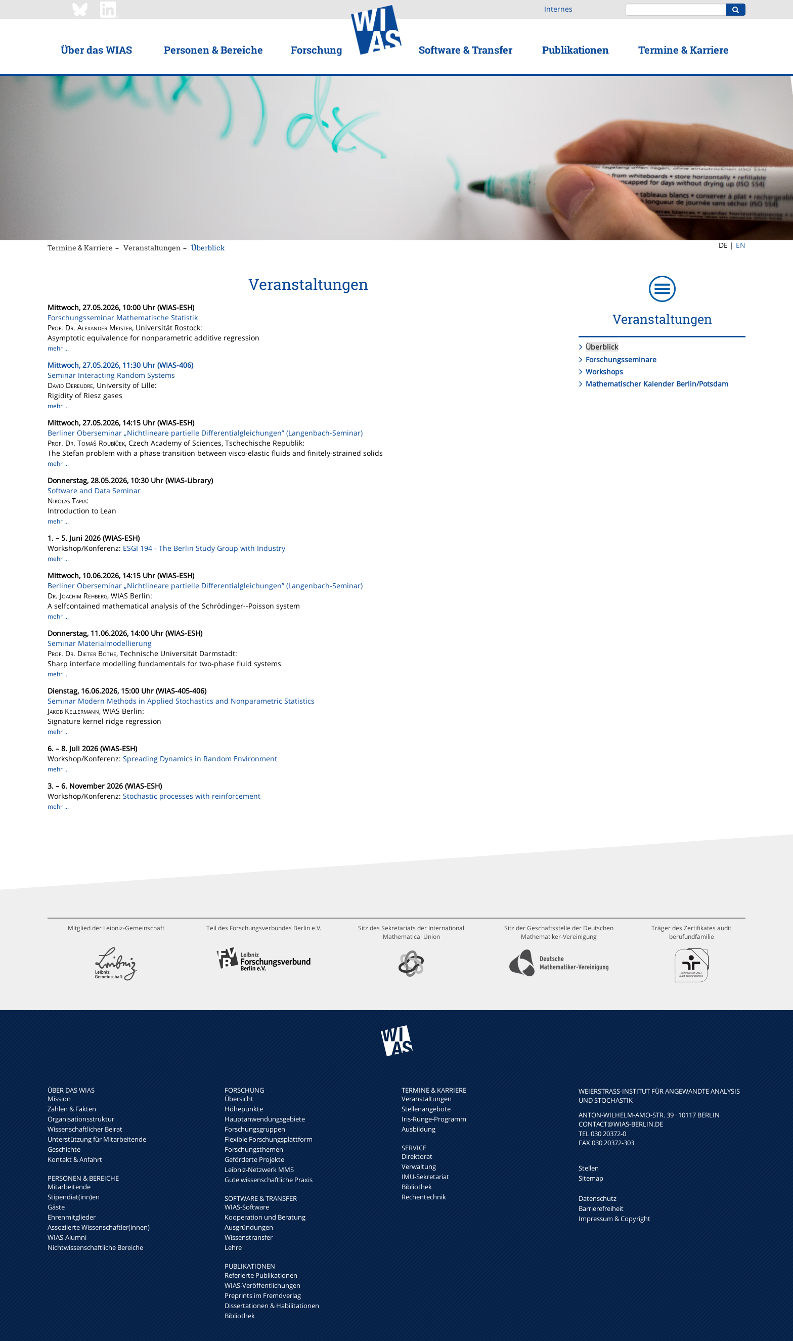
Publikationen (575, 49)
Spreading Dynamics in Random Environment (200, 758)
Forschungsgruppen (255, 1129)
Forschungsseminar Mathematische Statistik (123, 317)
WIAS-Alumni (67, 1237)
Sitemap (591, 1178)
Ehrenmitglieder (72, 1217)
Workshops (604, 371)
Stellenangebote (426, 1108)
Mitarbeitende (69, 1186)
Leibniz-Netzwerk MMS (259, 1169)
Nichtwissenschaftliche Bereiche (95, 1247)
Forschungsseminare (621, 359)
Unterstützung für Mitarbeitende (97, 1139)
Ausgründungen (249, 1227)
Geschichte (64, 1149)
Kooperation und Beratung (265, 1217)
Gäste (56, 1207)
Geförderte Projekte (254, 1159)
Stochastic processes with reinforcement (191, 796)
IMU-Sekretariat (425, 1176)
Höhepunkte (244, 1108)
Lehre (233, 1247)
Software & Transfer (465, 49)
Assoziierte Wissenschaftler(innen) (99, 1227)
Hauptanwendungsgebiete (265, 1118)
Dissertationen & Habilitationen (272, 1305)
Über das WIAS (96, 49)
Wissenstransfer (249, 1237)
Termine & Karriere (683, 49)
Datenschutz (597, 1198)
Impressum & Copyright (614, 1218)
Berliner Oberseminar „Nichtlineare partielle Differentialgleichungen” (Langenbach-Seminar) (205, 433)
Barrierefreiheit (601, 1208)
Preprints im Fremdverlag (263, 1295)
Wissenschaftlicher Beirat (85, 1129)
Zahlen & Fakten (72, 1108)
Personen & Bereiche (213, 49)
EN (740, 245)
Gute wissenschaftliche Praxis (269, 1179)
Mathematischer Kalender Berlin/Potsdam (657, 383)
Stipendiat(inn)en (74, 1196)
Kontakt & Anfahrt (75, 1159)
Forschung (316, 49)
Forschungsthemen (254, 1149)
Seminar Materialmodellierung (100, 643)
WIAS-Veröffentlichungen (262, 1285)
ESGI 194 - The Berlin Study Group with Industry (204, 548)
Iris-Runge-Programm (434, 1118)
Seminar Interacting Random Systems (111, 375)
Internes (558, 9)
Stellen (589, 1168)
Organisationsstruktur (81, 1118)
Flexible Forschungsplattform (269, 1139)
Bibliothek (240, 1315)
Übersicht (239, 1098)
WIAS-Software (247, 1207)
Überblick (208, 247)
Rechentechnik (424, 1196)
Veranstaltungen (152, 247)
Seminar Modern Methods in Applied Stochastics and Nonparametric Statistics (181, 701)
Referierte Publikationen (261, 1275)
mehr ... (58, 348)
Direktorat (417, 1156)
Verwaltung (419, 1166)
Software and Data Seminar (94, 490)
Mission (59, 1098)
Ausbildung (418, 1129)
